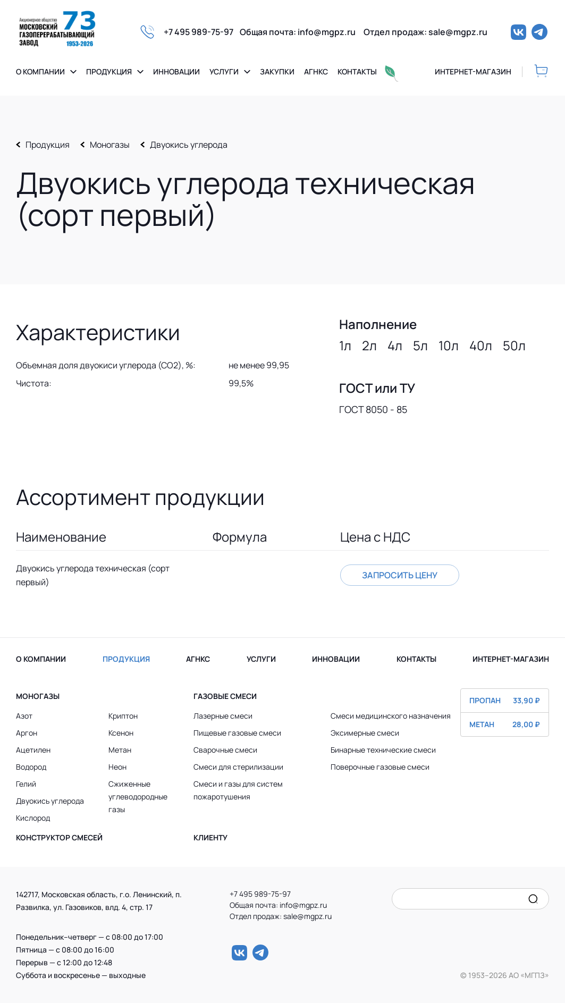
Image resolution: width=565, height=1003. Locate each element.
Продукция (109, 71)
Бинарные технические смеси (383, 750)
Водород (31, 767)
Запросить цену (399, 575)
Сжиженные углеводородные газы (137, 796)
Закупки (277, 71)
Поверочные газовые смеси (380, 767)
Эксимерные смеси (365, 733)
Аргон (26, 733)
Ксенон (120, 733)
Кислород (33, 818)
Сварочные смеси (225, 750)
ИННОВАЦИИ (336, 659)
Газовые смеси (225, 696)
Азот (24, 716)
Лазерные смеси (222, 716)
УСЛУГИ (261, 659)
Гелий (26, 784)
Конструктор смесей (59, 837)
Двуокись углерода (188, 144)
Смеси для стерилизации (238, 767)
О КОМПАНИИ (41, 659)
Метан (119, 750)
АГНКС (198, 659)
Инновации (176, 71)
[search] (533, 898)
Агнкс (316, 71)
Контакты (357, 71)
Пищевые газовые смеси (237, 733)
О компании (40, 71)
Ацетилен (33, 750)
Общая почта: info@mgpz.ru (302, 32)
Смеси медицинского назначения (391, 716)
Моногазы (110, 144)
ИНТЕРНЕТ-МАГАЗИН (511, 659)
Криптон (123, 716)
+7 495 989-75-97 (202, 32)
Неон (117, 767)
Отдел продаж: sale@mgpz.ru (425, 32)
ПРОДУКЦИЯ (126, 659)
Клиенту (210, 837)
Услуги (224, 71)
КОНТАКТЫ (416, 659)
